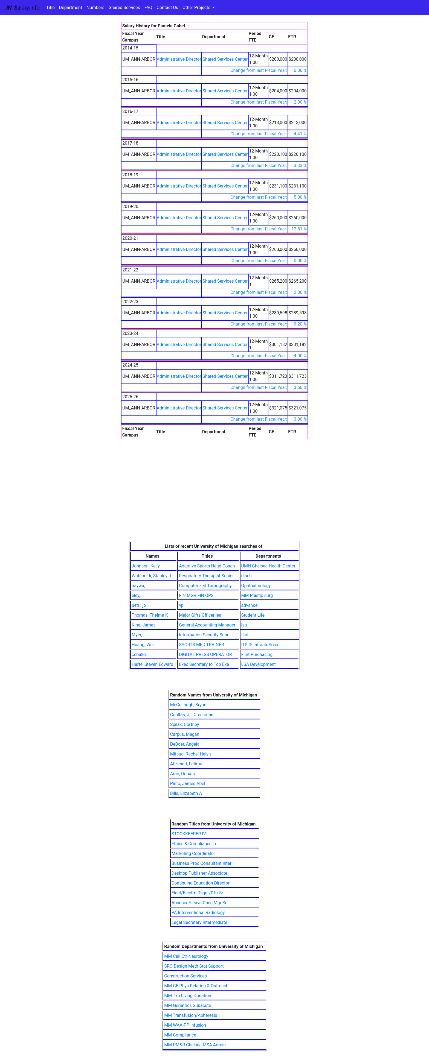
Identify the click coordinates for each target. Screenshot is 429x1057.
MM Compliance (180, 1035)
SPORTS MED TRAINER (201, 644)
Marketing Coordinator (193, 853)
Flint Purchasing (257, 654)
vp (181, 605)
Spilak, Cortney (184, 724)
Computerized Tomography (205, 585)
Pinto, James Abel (187, 783)
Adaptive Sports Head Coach (207, 566)
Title (50, 7)
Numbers (95, 7)
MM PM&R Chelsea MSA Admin (195, 1044)
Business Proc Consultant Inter (201, 863)
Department (70, 7)
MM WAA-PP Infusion (185, 1025)
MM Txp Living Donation (187, 995)
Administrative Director (179, 59)
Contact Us (167, 7)
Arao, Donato (182, 773)
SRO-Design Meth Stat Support (194, 966)
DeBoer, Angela (184, 744)
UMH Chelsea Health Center (268, 566)
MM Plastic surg (257, 595)
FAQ (148, 7)
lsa (244, 625)
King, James (143, 625)
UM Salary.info (22, 7)
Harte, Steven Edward (152, 664)
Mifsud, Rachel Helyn (190, 754)
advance (249, 605)
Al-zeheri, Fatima (186, 763)
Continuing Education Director (201, 883)
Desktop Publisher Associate (199, 873)
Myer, (137, 634)
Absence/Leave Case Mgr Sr (199, 902)
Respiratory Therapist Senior (206, 575)
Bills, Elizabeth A (186, 793)
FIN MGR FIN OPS (196, 595)
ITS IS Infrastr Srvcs (260, 644)
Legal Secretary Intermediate (199, 922)
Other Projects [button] (196, 7)
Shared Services (124, 7)
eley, (136, 595)
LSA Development (258, 664)
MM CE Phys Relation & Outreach (196, 985)
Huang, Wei (142, 644)
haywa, (138, 585)
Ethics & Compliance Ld (195, 843)
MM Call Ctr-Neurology (186, 956)
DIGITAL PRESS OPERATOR (205, 654)
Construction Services (185, 976)
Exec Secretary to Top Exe (204, 664)
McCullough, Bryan (188, 704)
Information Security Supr (203, 634)
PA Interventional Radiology (198, 912)
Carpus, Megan (184, 734)
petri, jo (139, 605)
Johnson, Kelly (146, 566)
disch (246, 575)
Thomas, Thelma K (150, 615)
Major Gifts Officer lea (200, 615)
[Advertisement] (214, 500)
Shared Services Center (225, 59)
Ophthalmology (256, 585)
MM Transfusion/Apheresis (190, 1015)
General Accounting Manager (207, 625)
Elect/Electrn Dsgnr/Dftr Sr (197, 892)
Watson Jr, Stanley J (151, 575)
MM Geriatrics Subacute (187, 1005)
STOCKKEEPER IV (189, 833)
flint (245, 634)
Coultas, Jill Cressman (191, 714)
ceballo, (139, 654)
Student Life (253, 615)
